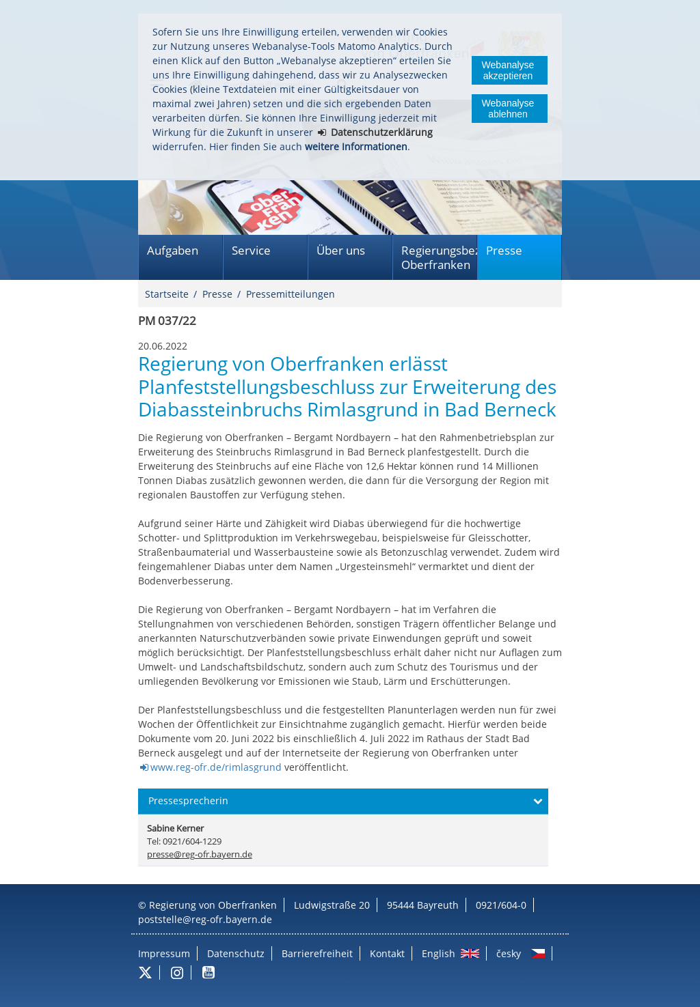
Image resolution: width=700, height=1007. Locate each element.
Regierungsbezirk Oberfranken (439, 257)
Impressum (164, 953)
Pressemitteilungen (290, 293)
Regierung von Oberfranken (213, 904)
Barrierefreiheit (317, 953)
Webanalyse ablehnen (508, 108)
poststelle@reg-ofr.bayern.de (205, 919)
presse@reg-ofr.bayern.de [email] (199, 854)
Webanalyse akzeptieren (508, 70)
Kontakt (387, 953)
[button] (343, 801)
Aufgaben (172, 250)
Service (251, 250)
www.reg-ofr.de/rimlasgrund (216, 767)
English (438, 953)
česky (508, 953)
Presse (504, 250)
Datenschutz (236, 953)
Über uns (341, 250)
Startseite (167, 293)
